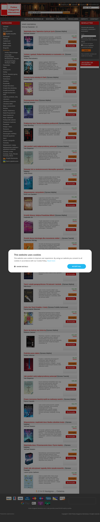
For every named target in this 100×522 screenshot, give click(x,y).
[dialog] (50, 261)
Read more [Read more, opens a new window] (51, 261)
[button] (21, 266)
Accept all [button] (76, 266)
